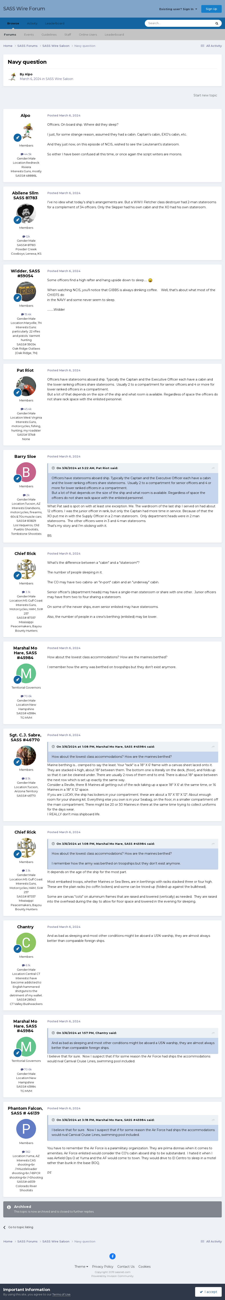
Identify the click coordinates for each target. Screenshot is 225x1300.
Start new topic (205, 95)
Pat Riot (25, 370)
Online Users (88, 34)
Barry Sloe (25, 456)
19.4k (26, 314)
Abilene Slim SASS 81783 (25, 195)
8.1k (26, 778)
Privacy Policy (102, 1267)
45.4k (26, 409)
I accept (208, 1292)
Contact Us (125, 1267)
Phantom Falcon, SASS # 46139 (25, 1111)
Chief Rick (25, 553)
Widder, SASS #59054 (25, 273)
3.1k (26, 592)
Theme (81, 1267)
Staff (67, 34)
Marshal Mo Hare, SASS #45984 (25, 653)
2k (26, 495)
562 (26, 1151)
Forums (10, 34)
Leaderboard (114, 34)
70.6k (26, 696)
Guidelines (49, 34)
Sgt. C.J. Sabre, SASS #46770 (25, 737)
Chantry (25, 927)
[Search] (168, 23)
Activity (32, 23)
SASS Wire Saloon (59, 79)
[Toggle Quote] (54, 468)
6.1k (26, 965)
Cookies (144, 1267)
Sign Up (211, 9)
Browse (13, 25)
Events (29, 34)
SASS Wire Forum (24, 9)
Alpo (29, 74)
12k (26, 236)
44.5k (26, 154)
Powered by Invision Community (112, 1276)
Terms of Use (61, 1294)
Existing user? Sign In (178, 9)
